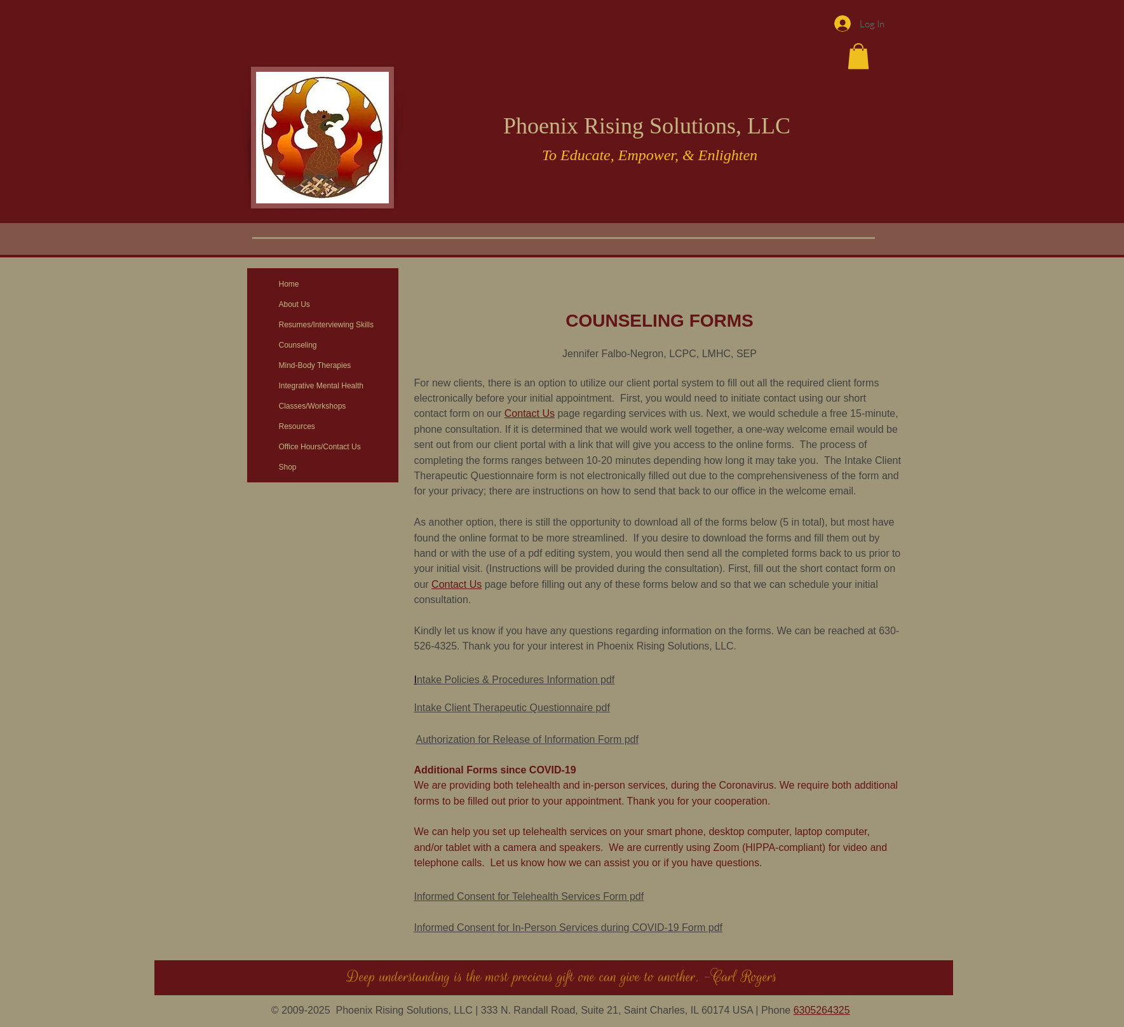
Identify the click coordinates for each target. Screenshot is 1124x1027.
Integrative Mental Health (321, 385)
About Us (294, 304)
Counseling (298, 345)
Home (289, 284)
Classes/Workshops (312, 406)
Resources (297, 426)
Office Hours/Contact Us (320, 446)
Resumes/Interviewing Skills (326, 324)
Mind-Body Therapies (315, 365)
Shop (288, 467)
